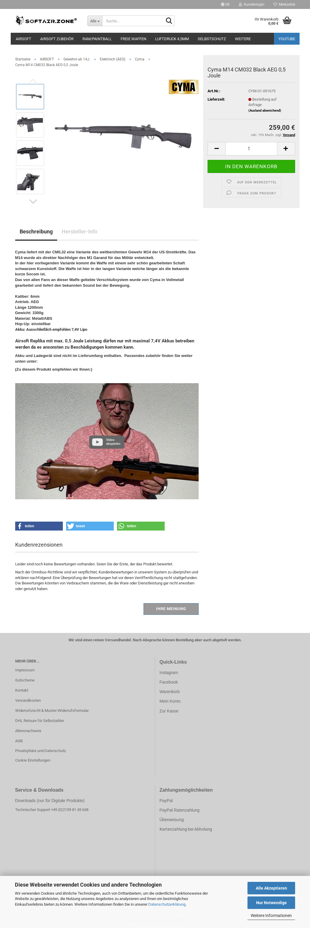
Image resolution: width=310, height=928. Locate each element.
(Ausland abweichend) (264, 111)
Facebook (169, 682)
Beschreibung (36, 231)
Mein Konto (170, 701)
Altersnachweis (28, 731)
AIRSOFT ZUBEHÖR (57, 39)
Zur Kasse (169, 711)
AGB (19, 741)
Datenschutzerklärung (167, 904)
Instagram (169, 672)
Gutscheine (25, 680)
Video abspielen (113, 441)
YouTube (286, 39)
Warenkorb (170, 691)
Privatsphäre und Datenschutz (40, 750)
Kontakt (21, 690)
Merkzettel (284, 4)
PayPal (166, 800)
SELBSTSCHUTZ (212, 39)
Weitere (243, 39)
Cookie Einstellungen (32, 760)
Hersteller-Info (79, 231)
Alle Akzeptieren (271, 888)
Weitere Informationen (271, 915)
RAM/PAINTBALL (97, 39)
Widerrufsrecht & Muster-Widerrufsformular (52, 710)
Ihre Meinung (171, 608)
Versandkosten (28, 700)
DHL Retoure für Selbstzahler (39, 720)
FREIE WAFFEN (133, 39)
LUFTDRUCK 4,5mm (172, 39)
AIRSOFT (23, 39)
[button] (225, 4)
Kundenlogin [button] (251, 4)
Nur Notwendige (271, 902)
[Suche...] (94, 20)
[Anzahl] (251, 148)
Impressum (25, 670)
